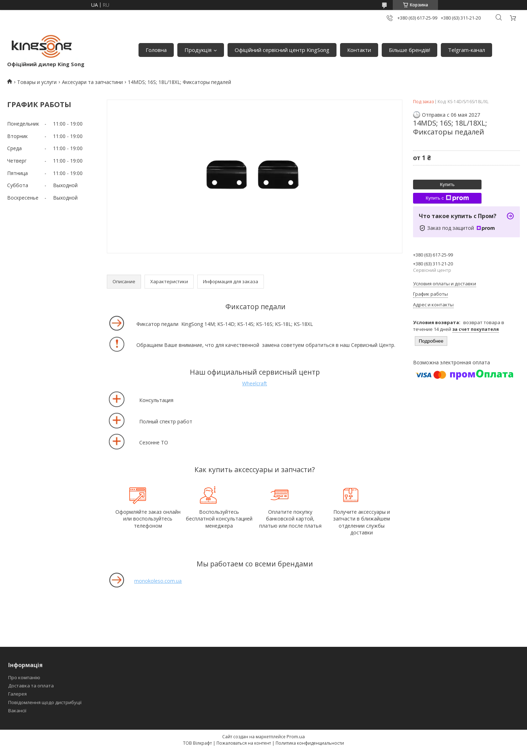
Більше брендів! (409, 49)
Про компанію (24, 677)
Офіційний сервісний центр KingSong (282, 49)
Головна (156, 49)
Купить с (447, 198)
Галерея (17, 694)
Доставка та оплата (31, 685)
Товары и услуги (37, 82)
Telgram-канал (466, 49)
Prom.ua (296, 736)
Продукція (198, 49)
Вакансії (17, 710)
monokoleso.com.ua (158, 580)
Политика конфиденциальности (310, 743)
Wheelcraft (254, 383)
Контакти (359, 49)
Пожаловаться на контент (243, 743)
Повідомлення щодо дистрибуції (45, 702)
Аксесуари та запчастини (92, 82)
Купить (447, 184)
